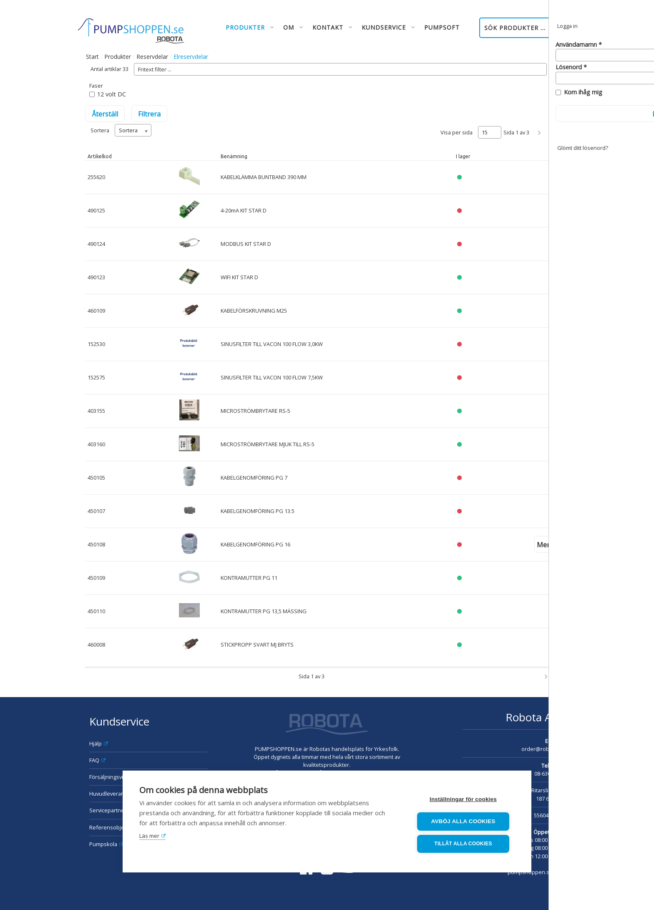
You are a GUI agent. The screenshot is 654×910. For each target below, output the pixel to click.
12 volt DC (111, 94)
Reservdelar (152, 57)
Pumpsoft (442, 27)
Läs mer (149, 836)
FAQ (94, 760)
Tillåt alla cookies (464, 844)
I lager (463, 156)
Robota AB (532, 717)
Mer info (550, 544)
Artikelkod (100, 156)
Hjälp (95, 743)
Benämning (234, 156)
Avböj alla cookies (465, 822)
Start (92, 57)
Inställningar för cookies (464, 799)
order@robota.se (543, 749)
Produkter (117, 57)
